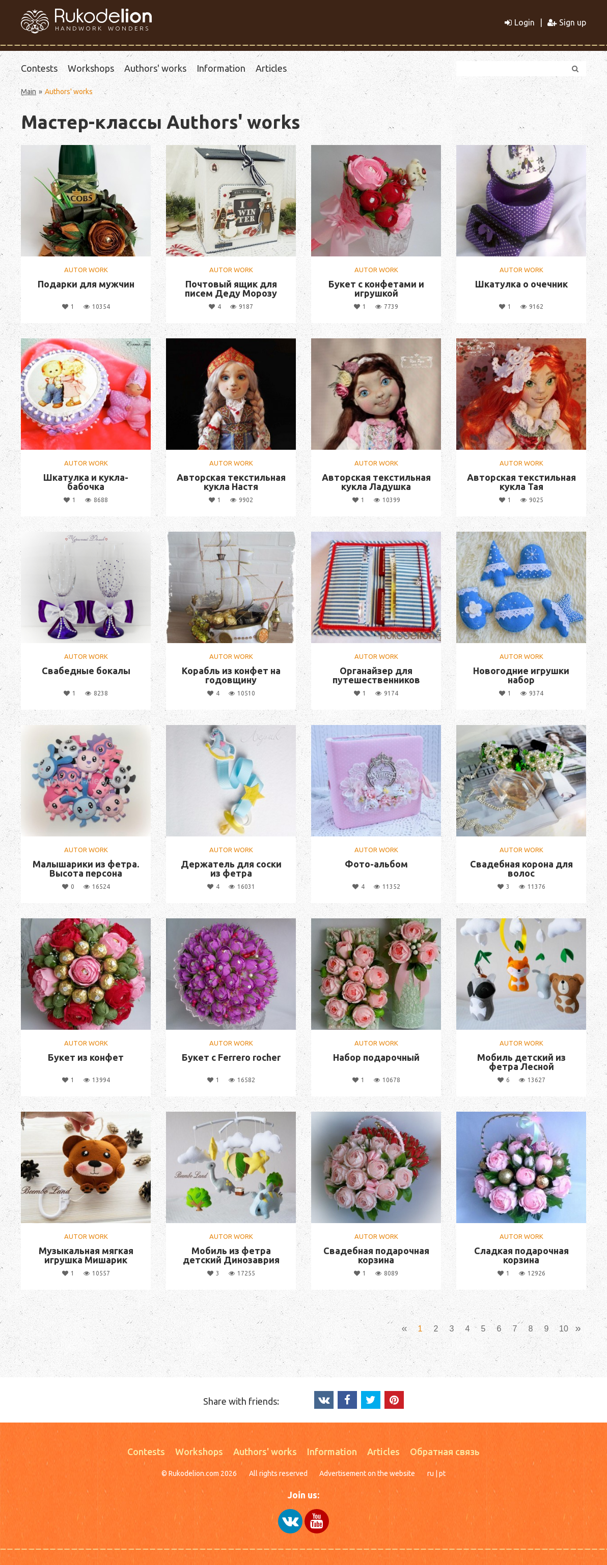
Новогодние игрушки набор (521, 675)
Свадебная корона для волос (521, 868)
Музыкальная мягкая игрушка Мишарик (86, 1255)
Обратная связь (445, 1451)
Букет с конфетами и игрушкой (376, 288)
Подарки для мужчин (86, 283)
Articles (271, 68)
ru (430, 1473)
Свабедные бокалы (86, 670)
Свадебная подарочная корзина (376, 1255)
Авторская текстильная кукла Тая (521, 482)
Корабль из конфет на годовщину (231, 675)
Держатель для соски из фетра (231, 868)
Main (28, 92)
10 (563, 1328)
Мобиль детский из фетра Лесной (521, 1062)
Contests (39, 68)
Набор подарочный (376, 1057)
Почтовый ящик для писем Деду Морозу (231, 288)
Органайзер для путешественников (376, 675)
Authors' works (155, 68)
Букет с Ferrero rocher (231, 1057)
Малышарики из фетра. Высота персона (86, 868)
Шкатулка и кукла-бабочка (85, 482)
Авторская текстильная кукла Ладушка (376, 482)
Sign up (566, 22)
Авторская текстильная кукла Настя (231, 482)
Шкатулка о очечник (521, 283)
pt (442, 1473)
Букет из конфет (86, 1057)
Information (221, 68)
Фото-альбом (376, 863)
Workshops (91, 68)
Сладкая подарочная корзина (521, 1255)
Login (520, 22)
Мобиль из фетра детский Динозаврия (231, 1255)
